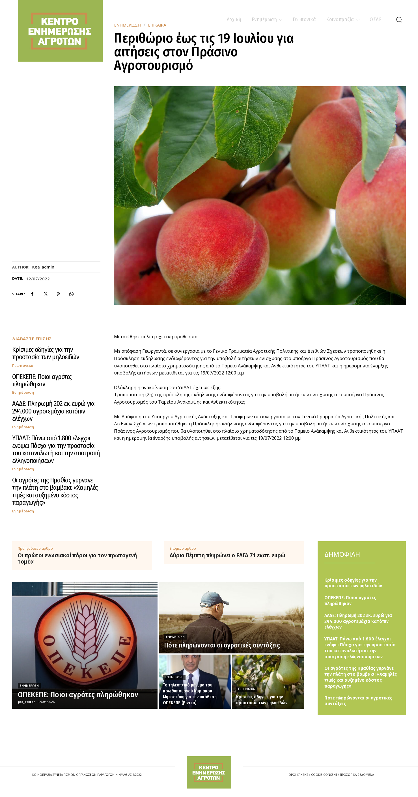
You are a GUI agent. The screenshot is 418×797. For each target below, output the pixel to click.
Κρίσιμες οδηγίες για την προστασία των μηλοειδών (45, 353)
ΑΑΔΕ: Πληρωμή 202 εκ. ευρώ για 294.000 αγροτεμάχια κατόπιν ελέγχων (53, 411)
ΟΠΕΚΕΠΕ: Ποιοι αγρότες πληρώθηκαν (42, 380)
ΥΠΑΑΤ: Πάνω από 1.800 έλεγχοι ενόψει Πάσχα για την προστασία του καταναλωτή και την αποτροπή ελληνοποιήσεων (56, 449)
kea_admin (43, 266)
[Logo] (209, 772)
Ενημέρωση (23, 392)
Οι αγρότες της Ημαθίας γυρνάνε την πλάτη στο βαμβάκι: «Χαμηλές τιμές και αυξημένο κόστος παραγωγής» (55, 491)
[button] (399, 19)
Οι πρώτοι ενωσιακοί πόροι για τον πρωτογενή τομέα (77, 558)
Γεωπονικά (23, 365)
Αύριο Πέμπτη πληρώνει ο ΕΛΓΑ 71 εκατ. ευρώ (227, 555)
